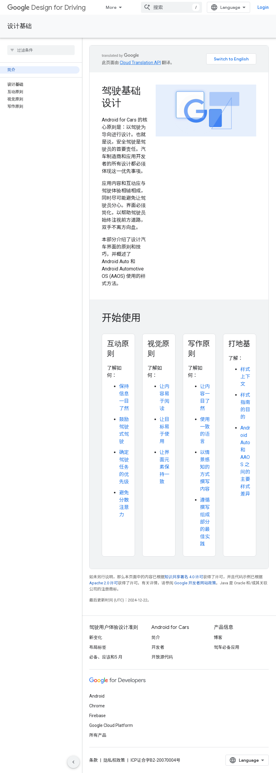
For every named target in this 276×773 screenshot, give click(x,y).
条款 (93, 760)
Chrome (97, 705)
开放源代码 (162, 657)
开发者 (157, 647)
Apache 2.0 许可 (103, 583)
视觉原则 (158, 348)
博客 (218, 637)
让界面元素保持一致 (164, 466)
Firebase (97, 715)
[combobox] (171, 7)
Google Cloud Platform (111, 725)
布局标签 (97, 647)
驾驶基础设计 (121, 97)
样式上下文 (245, 376)
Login (263, 7)
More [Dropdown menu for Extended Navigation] (111, 7)
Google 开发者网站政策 (195, 583)
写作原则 (199, 348)
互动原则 (118, 348)
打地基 (239, 343)
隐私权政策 (114, 760)
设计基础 (19, 26)
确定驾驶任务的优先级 (124, 466)
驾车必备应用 (226, 647)
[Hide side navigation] (73, 762)
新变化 (95, 637)
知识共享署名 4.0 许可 (184, 577)
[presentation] (179, 318)
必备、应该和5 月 (105, 657)
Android (96, 696)
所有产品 (97, 735)
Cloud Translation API (140, 62)
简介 (155, 637)
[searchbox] (41, 50)
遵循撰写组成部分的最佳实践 (205, 522)
